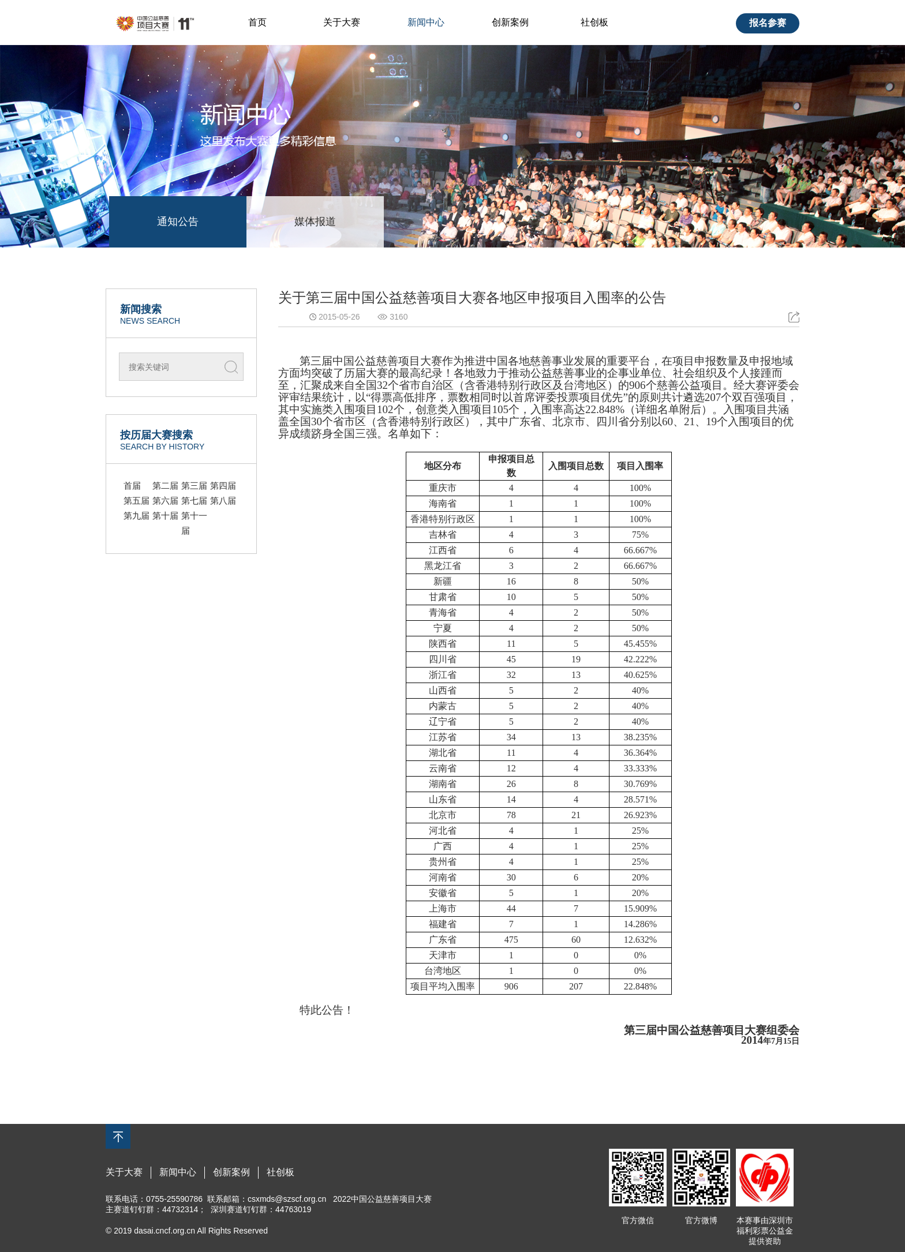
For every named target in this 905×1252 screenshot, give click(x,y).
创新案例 (510, 22)
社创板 (594, 22)
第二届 (165, 485)
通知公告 (178, 221)
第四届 (223, 485)
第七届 (194, 500)
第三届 (194, 485)
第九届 (136, 515)
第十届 (165, 515)
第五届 (136, 500)
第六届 (165, 500)
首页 (257, 22)
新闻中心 (425, 22)
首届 (132, 485)
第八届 (223, 500)
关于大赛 (341, 22)
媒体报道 (315, 221)
